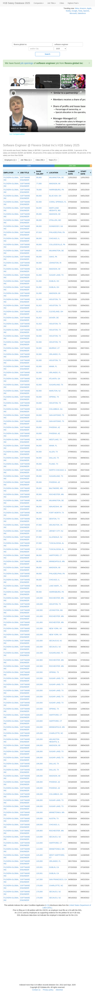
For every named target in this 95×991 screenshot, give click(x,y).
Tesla (80, 11)
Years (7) (53, 160)
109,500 (39, 825)
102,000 (39, 628)
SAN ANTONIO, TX (56, 415)
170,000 (39, 886)
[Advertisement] (31, 24)
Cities (62, 3)
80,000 (39, 196)
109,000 (39, 818)
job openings (27, 63)
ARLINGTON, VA (55, 525)
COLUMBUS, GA (55, 409)
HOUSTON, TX (55, 299)
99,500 (39, 586)
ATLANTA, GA (54, 379)
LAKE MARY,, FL (55, 586)
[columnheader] (11, 173)
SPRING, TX (54, 397)
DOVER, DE (54, 318)
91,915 (39, 305)
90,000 (39, 245)
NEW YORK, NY (55, 628)
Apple (89, 8)
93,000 (39, 397)
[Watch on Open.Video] (19, 128)
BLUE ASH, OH (55, 196)
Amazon (83, 8)
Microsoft (73, 13)
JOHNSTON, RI (55, 263)
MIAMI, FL (53, 366)
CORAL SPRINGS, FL (57, 202)
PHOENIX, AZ (54, 427)
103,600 (39, 715)
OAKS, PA (53, 257)
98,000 (39, 555)
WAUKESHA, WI (55, 507)
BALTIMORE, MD (56, 488)
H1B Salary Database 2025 (16, 3)
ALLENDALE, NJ (55, 537)
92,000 (39, 330)
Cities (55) (40, 160)
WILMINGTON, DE (56, 177)
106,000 (39, 745)
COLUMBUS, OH (55, 794)
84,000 (39, 208)
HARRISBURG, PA (56, 190)
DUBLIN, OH (54, 281)
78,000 (39, 190)
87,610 (39, 232)
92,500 (39, 391)
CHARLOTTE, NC (56, 733)
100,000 (39, 598)
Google (74, 11)
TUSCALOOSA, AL (56, 543)
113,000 (39, 849)
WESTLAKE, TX (55, 440)
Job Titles (51, 3)
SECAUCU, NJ (55, 647)
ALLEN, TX (53, 452)
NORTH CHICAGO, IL (57, 470)
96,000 (39, 500)
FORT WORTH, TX (56, 513)
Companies (39, 3)
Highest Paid (73, 3)
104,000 (39, 727)
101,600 (39, 616)
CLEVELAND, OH (56, 312)
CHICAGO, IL (54, 238)
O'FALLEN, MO (55, 220)
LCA (47, 905)
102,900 (39, 660)
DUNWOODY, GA (56, 226)
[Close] (89, 63)
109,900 (39, 831)
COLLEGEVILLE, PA (57, 245)
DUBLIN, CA (54, 867)
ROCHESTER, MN (56, 494)
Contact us (36, 990)
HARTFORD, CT (55, 555)
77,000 (39, 184)
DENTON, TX (54, 519)
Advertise (59, 990)
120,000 (39, 861)
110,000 (39, 837)
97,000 (39, 525)
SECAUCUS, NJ (55, 641)
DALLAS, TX (54, 458)
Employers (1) (11, 160)
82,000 (39, 202)
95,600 (39, 177)
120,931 (39, 867)
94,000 (39, 440)
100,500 (39, 610)
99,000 (39, 568)
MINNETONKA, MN (56, 812)
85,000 (39, 214)
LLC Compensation (27, 92)
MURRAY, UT (54, 348)
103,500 (39, 672)
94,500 (39, 452)
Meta (77, 8)
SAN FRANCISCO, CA (58, 879)
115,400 (39, 855)
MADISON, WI (54, 184)
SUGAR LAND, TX (56, 275)
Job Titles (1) (26, 160)
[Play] (73, 81)
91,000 (39, 269)
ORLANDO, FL (55, 354)
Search (47, 54)
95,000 (39, 464)
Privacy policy (48, 990)
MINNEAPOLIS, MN (57, 561)
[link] (13, 93)
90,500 (39, 263)
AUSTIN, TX (54, 818)
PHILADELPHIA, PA (57, 232)
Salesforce (82, 13)
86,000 (39, 220)
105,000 (39, 733)
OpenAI (86, 11)
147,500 (39, 879)
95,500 (39, 494)
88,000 (39, 238)
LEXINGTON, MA (56, 610)
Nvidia (68, 11)
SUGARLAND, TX (56, 385)
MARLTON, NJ (54, 391)
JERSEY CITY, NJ (56, 531)
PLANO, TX (53, 464)
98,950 (39, 561)
